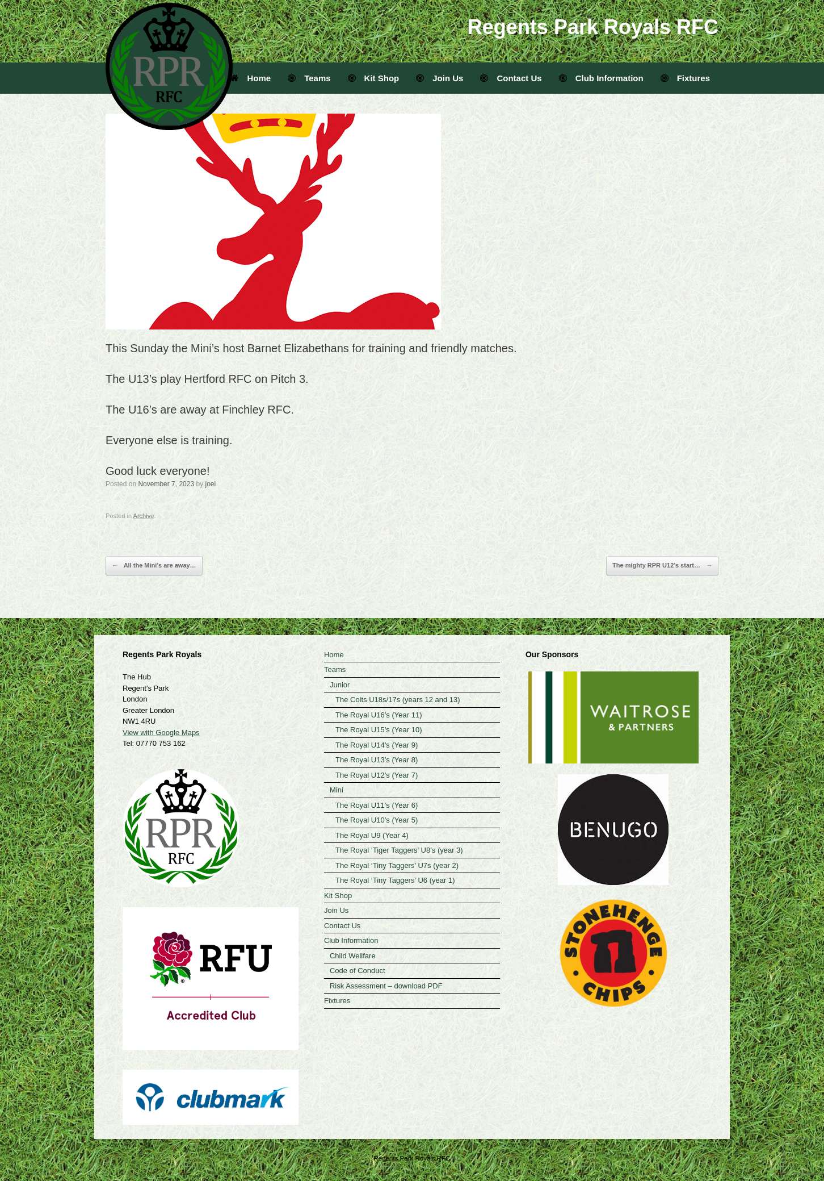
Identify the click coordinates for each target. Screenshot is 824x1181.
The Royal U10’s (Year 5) (376, 820)
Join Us (439, 78)
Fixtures (685, 78)
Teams (309, 78)
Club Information (601, 78)
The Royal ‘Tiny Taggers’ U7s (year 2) (397, 865)
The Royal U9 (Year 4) (372, 835)
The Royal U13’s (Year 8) (376, 760)
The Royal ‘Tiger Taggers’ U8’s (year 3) (399, 850)
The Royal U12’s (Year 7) (376, 775)
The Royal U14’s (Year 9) (376, 745)
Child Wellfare (353, 956)
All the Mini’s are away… (154, 565)
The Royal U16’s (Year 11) (378, 715)
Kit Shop (374, 78)
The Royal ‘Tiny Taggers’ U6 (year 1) (395, 880)
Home (250, 78)
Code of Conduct (357, 970)
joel (210, 484)
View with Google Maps (161, 732)
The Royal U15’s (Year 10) (378, 729)
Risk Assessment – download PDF (386, 986)
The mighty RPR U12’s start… (662, 565)
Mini (336, 790)
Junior (340, 685)
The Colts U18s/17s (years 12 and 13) (397, 699)
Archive (143, 515)
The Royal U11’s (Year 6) (376, 805)
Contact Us (510, 78)
